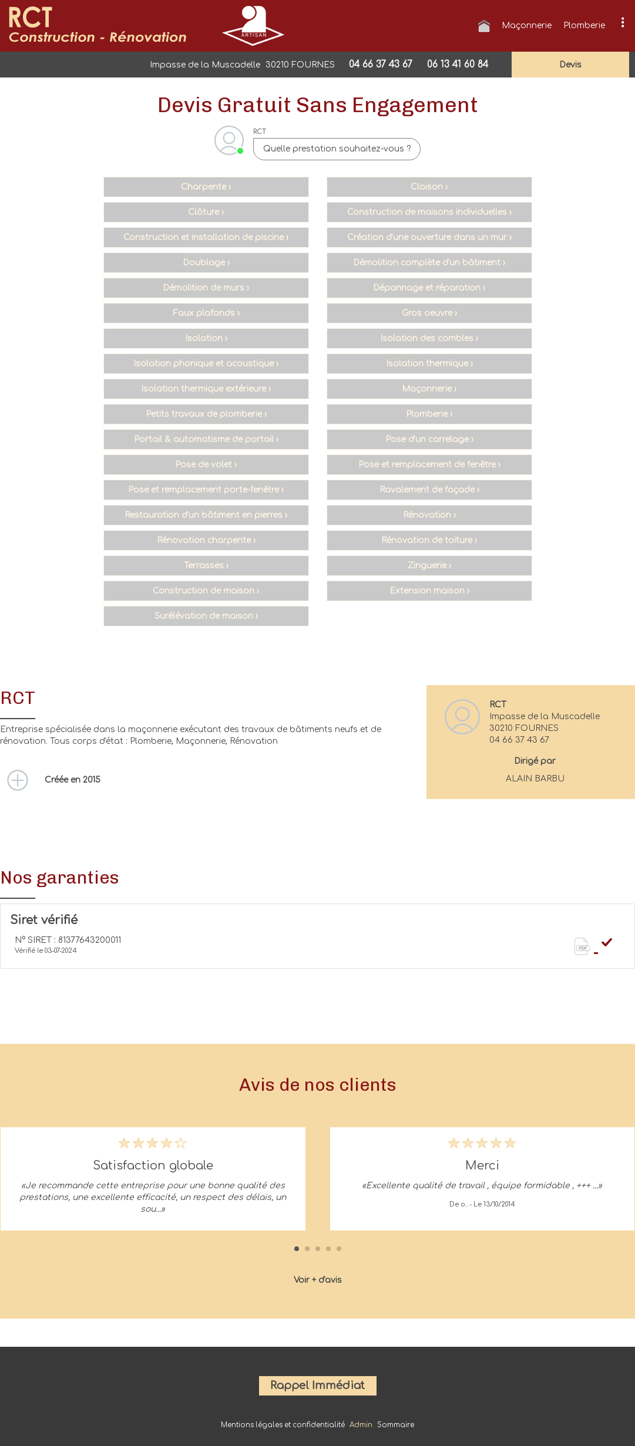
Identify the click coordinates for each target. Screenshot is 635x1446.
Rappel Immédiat (317, 1385)
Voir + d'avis (318, 1280)
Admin (361, 1425)
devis (570, 64)
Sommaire (395, 1425)
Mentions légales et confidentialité (283, 1425)
